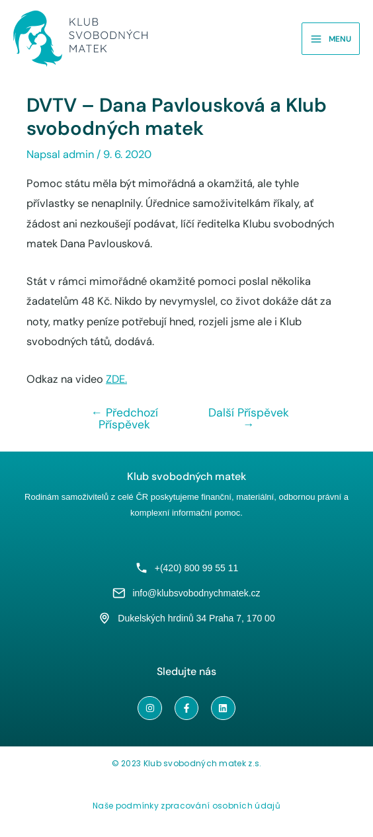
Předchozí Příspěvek (125, 418)
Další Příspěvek (248, 418)
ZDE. (116, 379)
